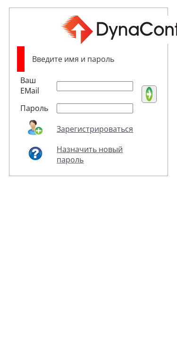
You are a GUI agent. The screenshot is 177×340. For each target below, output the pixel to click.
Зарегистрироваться (95, 129)
